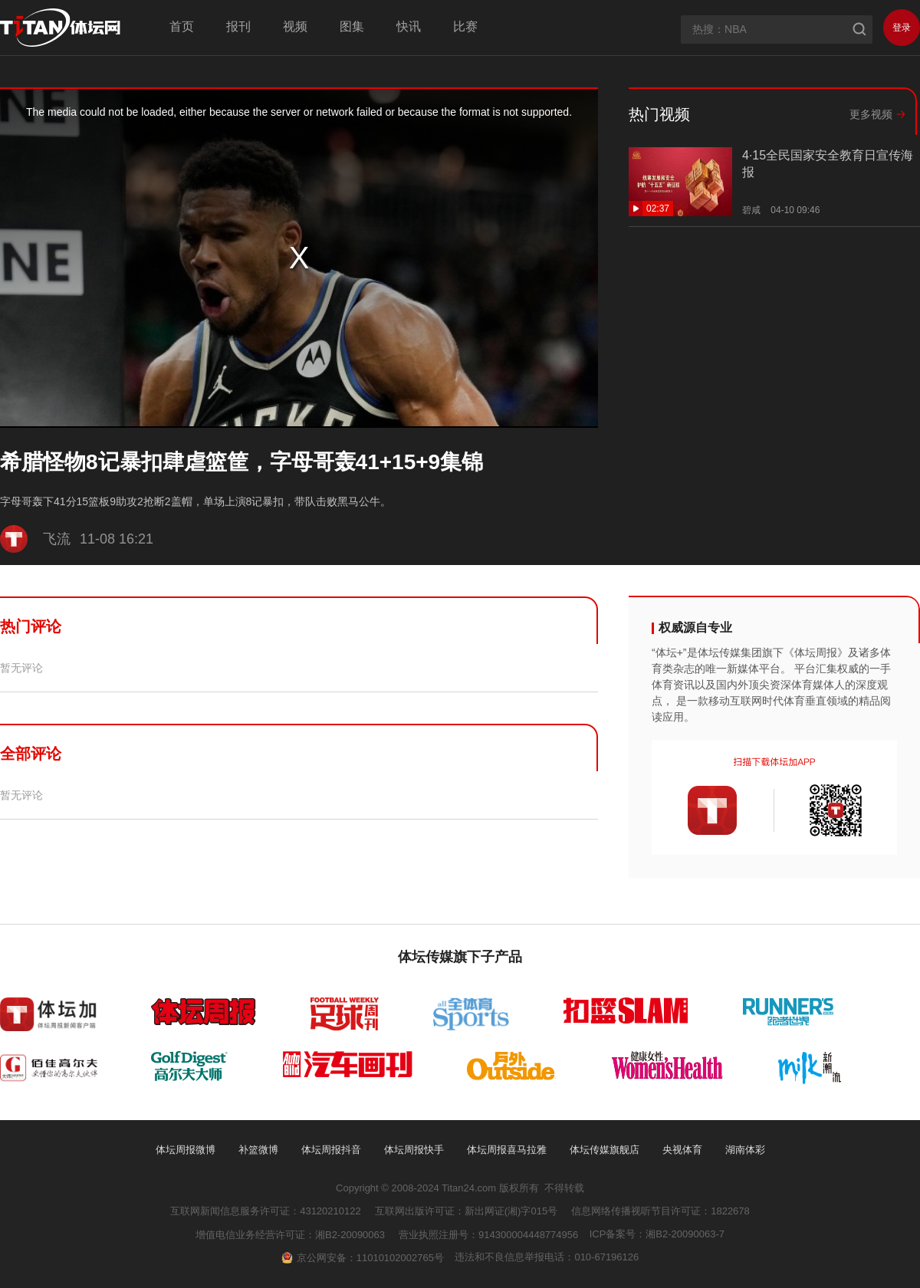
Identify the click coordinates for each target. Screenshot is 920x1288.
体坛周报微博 (185, 1149)
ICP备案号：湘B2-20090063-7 (657, 1234)
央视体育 (682, 1149)
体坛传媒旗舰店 (604, 1149)
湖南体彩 (745, 1149)
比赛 (465, 26)
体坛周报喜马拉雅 (507, 1149)
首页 (181, 26)
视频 (295, 26)
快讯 (408, 26)
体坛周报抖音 (331, 1149)
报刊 (238, 26)
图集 (352, 26)
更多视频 (870, 114)
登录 (901, 27)
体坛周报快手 (414, 1149)
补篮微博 (258, 1149)
